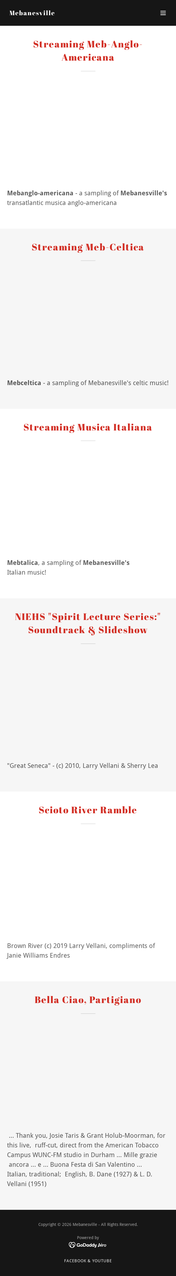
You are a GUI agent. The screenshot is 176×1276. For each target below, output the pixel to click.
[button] (163, 13)
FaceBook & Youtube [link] (88, 1260)
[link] (32, 13)
